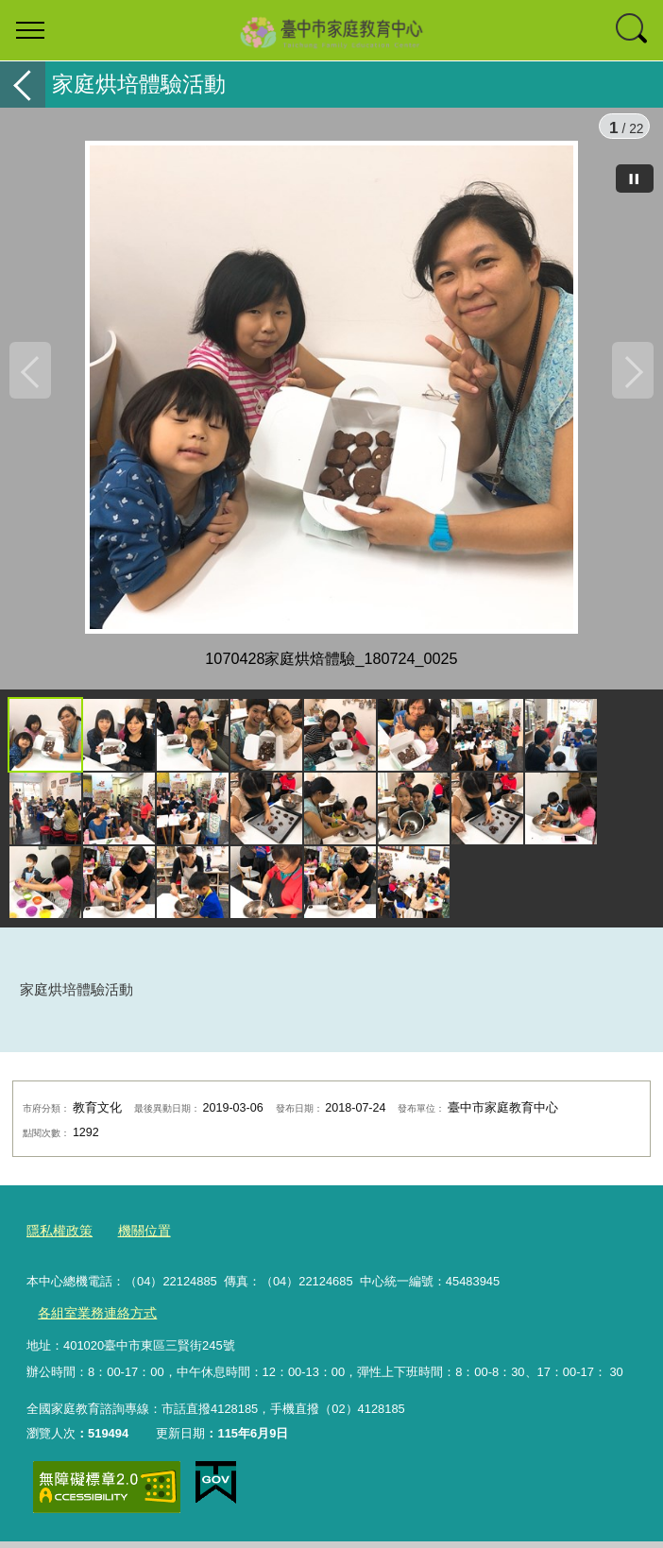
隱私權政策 (57, 1241)
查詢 (633, 30)
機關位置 (137, 1241)
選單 (30, 30)
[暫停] (635, 178)
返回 (22, 84)
